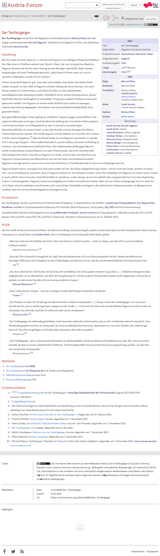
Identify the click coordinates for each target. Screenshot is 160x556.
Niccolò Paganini (129, 125)
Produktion (108, 90)
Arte (19, 207)
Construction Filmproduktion (120, 202)
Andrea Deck (112, 149)
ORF (111, 207)
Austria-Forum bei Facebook (4, 551)
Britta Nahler (127, 116)
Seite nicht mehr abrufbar (146, 441)
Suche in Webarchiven (19, 445)
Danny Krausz (128, 96)
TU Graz (151, 5)
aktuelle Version (134, 24)
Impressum (152, 551)
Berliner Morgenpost (23, 284)
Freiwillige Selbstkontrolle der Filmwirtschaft (91, 392)
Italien (150, 53)
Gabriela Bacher (129, 93)
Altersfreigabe (110, 72)
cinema (39, 427)
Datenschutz (137, 551)
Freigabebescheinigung (30, 392)
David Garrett (128, 104)
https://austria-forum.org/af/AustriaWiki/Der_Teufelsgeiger (80, 497)
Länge (106, 67)
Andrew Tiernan (114, 152)
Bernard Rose (128, 81)
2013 (123, 63)
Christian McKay (114, 135)
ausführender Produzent (65, 212)
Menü (134, 5)
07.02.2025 (134, 463)
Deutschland (127, 53)
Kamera (106, 111)
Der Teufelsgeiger (119, 463)
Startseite (5, 5)
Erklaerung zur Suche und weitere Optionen (113, 5)
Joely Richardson (115, 132)
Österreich (140, 53)
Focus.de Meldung (15, 379)
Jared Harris (112, 129)
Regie (105, 81)
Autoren (144, 463)
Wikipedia (95, 463)
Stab (130, 76)
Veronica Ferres (114, 139)
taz (14, 264)
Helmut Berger (113, 142)
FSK (123, 72)
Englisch (125, 58)
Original (61, 441)
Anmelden (151, 18)
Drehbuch (108, 85)
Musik (105, 104)
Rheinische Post (20, 314)
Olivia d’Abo (112, 146)
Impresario (30, 107)
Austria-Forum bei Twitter (13, 551)
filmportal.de (36, 370)
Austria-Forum (25, 5)
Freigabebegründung (23, 401)
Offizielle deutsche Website (20, 375)
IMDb (32, 366)
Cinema (16, 295)
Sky (106, 207)
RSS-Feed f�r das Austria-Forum (22, 551)
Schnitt (106, 116)
